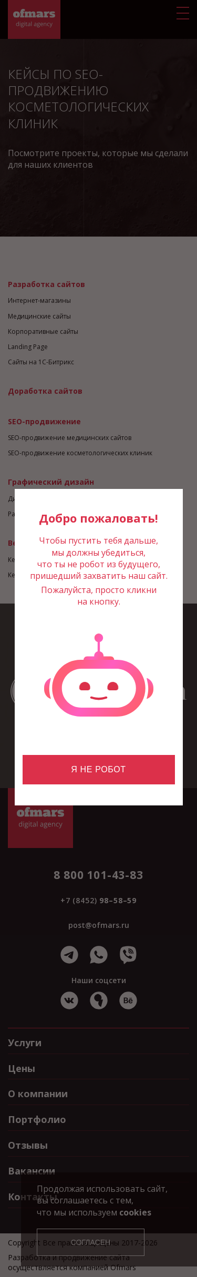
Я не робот (98, 769)
